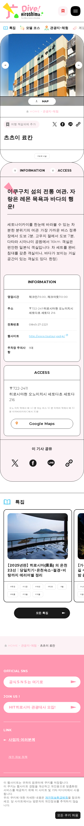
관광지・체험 (51, 111)
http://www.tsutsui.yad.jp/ (47, 336)
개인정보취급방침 (56, 797)
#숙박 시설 (42, 156)
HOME (35, 111)
